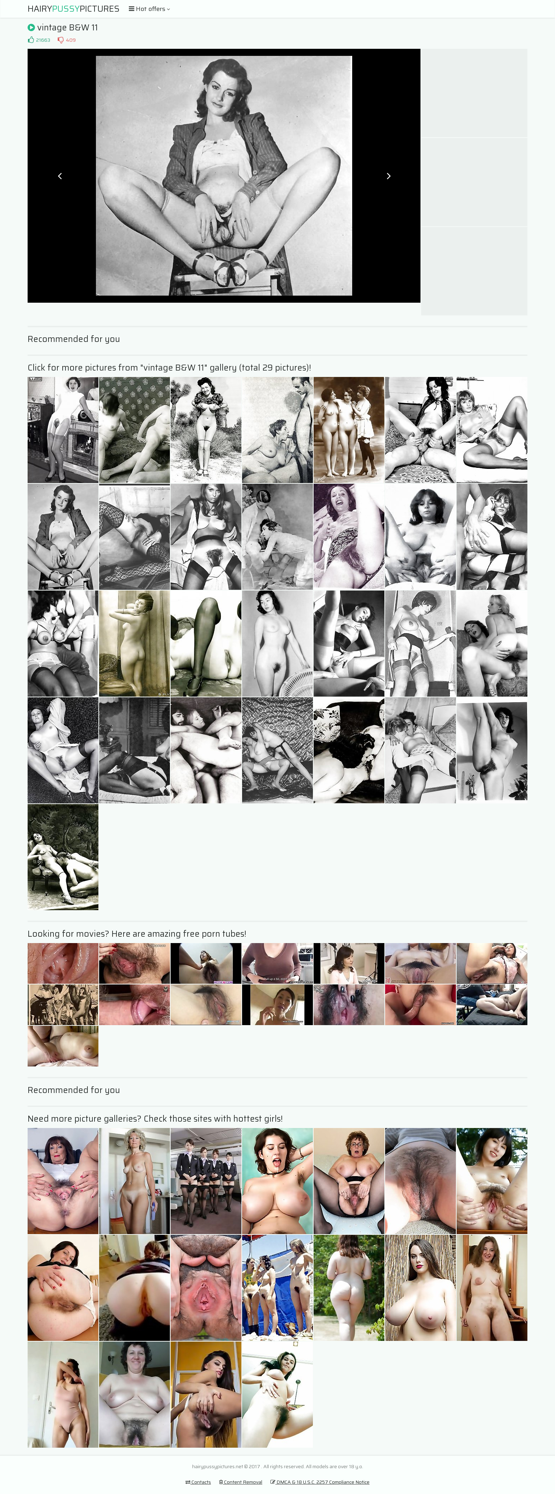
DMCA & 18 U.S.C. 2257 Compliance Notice (320, 1482)
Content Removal (240, 1482)
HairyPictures (74, 9)
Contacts (198, 1482)
